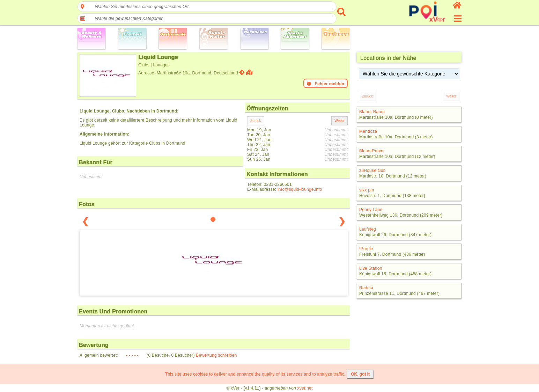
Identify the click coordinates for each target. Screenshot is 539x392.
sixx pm (366, 190)
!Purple (366, 248)
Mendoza (368, 131)
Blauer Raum (372, 111)
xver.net (305, 388)
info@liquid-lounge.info (300, 189)
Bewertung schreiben (216, 355)
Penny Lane (370, 209)
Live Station (370, 268)
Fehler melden (325, 83)
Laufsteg (367, 229)
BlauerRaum (371, 150)
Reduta (366, 287)
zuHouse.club (372, 170)
